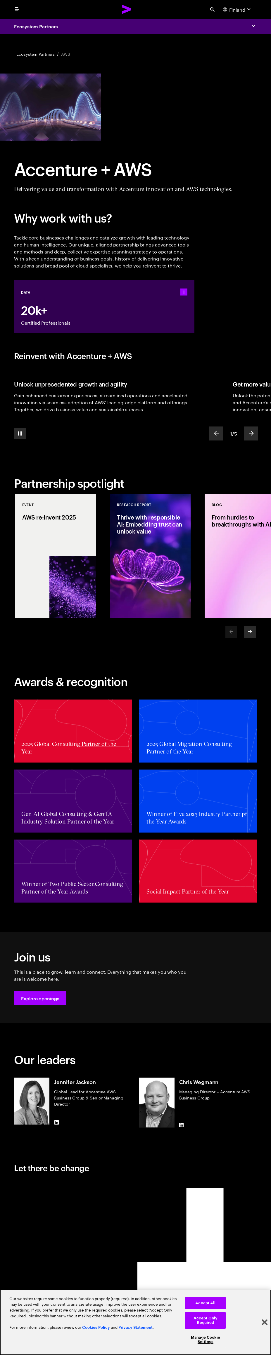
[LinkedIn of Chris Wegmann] (182, 1125)
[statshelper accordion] (184, 292)
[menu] (17, 9)
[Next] (250, 632)
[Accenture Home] (127, 9)
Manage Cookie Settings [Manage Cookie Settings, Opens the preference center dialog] (205, 1339)
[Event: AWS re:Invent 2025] (55, 556)
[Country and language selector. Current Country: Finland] (237, 9)
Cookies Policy (96, 1327)
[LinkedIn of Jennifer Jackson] (56, 1122)
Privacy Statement (135, 1327)
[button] (40, 998)
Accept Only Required (206, 1320)
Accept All (205, 1303)
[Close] (264, 1322)
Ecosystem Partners (36, 26)
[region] (135, 1322)
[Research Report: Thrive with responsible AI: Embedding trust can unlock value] (150, 556)
